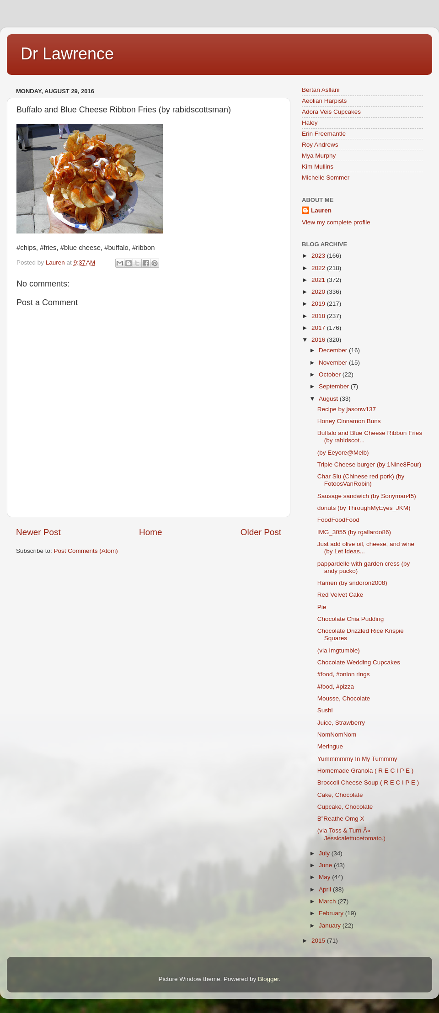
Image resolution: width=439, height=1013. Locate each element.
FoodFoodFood (338, 519)
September (335, 386)
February (332, 913)
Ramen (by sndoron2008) (352, 582)
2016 (319, 339)
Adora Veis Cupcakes (331, 111)
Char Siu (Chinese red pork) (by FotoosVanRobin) (361, 480)
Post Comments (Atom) (86, 550)
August (329, 398)
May (325, 877)
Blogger (268, 979)
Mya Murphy (319, 155)
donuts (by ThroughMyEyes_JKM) (364, 507)
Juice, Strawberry (341, 722)
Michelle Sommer (325, 177)
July (325, 853)
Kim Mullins (317, 166)
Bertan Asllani (321, 89)
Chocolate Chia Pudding (350, 618)
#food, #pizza (335, 686)
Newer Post (38, 532)
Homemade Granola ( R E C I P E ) (365, 770)
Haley (310, 122)
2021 (319, 279)
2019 (319, 303)
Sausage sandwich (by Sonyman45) (366, 496)
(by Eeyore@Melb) (343, 452)
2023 (319, 255)
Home (150, 532)
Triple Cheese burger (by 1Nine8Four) (369, 464)
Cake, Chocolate (340, 794)
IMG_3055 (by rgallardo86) (354, 532)
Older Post (261, 532)
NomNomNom (337, 734)
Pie (322, 607)
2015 (319, 940)
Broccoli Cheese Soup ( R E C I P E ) (368, 782)
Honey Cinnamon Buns (349, 421)
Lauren (321, 210)
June (326, 865)
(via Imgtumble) (340, 650)
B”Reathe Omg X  (345, 818)
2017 (319, 327)
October (331, 374)
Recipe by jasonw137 (346, 409)
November (334, 362)
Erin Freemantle (324, 133)
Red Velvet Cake (342, 594)
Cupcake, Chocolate (345, 806)
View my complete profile (336, 222)
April (326, 889)
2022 (319, 268)
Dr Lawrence (67, 53)
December (334, 350)
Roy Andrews (320, 144)
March (328, 901)
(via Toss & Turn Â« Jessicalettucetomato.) (353, 834)
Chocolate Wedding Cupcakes (358, 662)
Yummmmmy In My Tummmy (359, 758)
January (331, 925)
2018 (319, 316)
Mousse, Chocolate (343, 698)
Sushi (325, 710)
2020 (319, 291)
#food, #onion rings (343, 674)
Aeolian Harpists (324, 100)
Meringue (330, 746)
